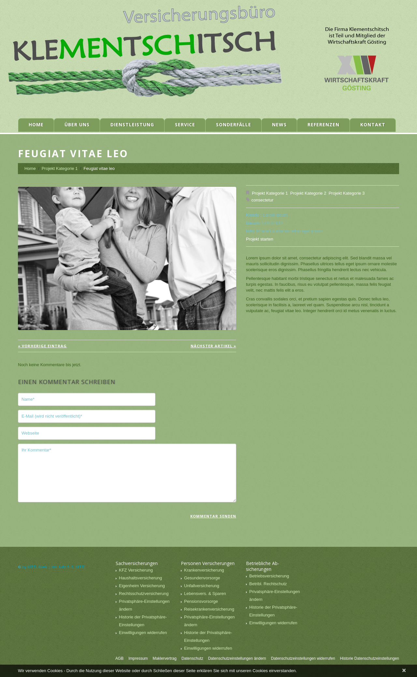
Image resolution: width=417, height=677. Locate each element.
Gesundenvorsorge (202, 577)
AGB (119, 658)
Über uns (77, 124)
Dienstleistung (132, 124)
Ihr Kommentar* (127, 473)
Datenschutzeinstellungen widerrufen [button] (303, 658)
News (279, 124)
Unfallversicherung (201, 585)
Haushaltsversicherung (140, 577)
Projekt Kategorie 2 (308, 193)
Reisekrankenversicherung (209, 609)
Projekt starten (259, 239)
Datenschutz (192, 658)
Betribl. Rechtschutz (268, 583)
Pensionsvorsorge (201, 601)
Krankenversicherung (204, 570)
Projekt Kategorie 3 (347, 193)
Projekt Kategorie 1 (60, 168)
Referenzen (323, 124)
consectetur (262, 200)
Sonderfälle (233, 124)
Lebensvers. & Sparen (205, 593)
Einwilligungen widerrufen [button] (143, 632)
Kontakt (372, 124)
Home (36, 124)
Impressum (138, 658)
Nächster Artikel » (213, 345)
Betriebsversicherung (269, 575)
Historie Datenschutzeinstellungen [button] (369, 658)
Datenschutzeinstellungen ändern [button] (237, 658)
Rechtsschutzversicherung (143, 593)
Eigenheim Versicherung (142, 585)
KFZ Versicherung (136, 570)
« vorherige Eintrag (42, 345)
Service (185, 124)
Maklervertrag (165, 658)
